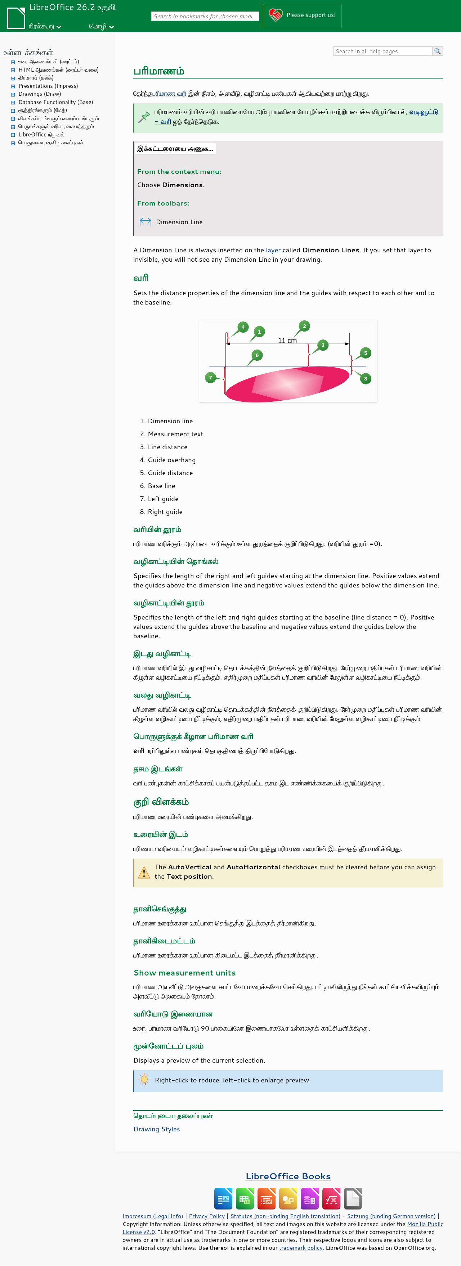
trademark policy (300, 1248)
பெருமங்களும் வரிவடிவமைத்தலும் (56, 126)
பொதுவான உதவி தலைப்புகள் (51, 142)
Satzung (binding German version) (391, 1216)
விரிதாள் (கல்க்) (36, 77)
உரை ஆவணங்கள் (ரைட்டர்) (48, 61)
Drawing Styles (156, 1129)
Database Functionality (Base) (55, 102)
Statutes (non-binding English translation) (285, 1216)
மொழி (98, 26)
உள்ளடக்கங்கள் (28, 52)
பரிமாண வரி (170, 93)
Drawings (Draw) (39, 94)
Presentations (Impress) (48, 86)
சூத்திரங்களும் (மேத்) (42, 110)
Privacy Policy (207, 1216)
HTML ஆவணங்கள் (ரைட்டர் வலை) (58, 69)
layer (273, 249)
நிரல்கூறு (41, 26)
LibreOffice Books (288, 1176)
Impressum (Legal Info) (152, 1216)
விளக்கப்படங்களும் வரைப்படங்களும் (58, 118)
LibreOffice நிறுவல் (41, 134)
